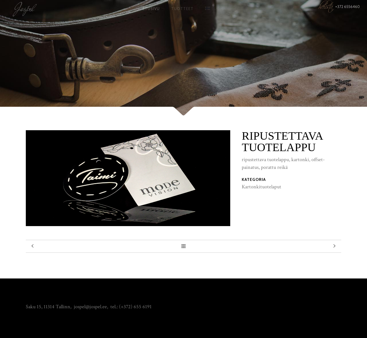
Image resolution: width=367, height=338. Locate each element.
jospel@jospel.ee (90, 306)
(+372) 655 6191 (135, 306)
